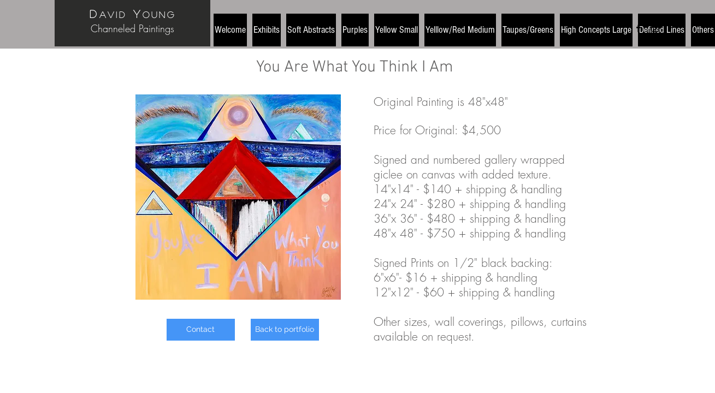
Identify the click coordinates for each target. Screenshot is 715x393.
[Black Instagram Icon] (654, 27)
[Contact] (201, 330)
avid (113, 14)
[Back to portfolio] (285, 330)
